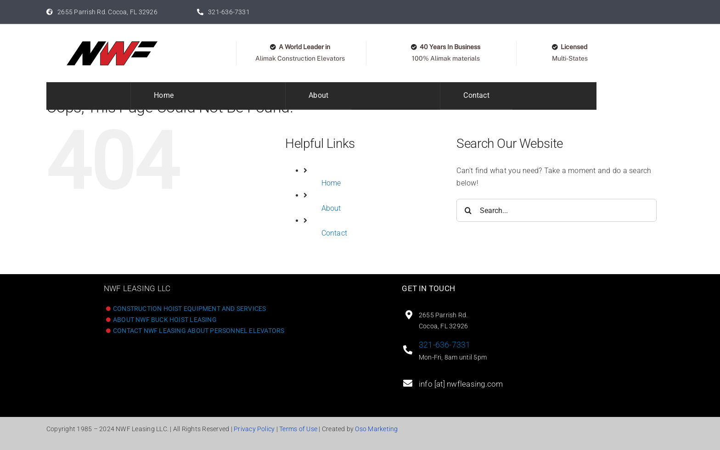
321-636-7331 (445, 344)
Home (331, 183)
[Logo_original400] (112, 43)
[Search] (467, 210)
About (331, 208)
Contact (334, 233)
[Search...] (556, 210)
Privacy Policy (254, 429)
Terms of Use (298, 429)
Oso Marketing (376, 429)
